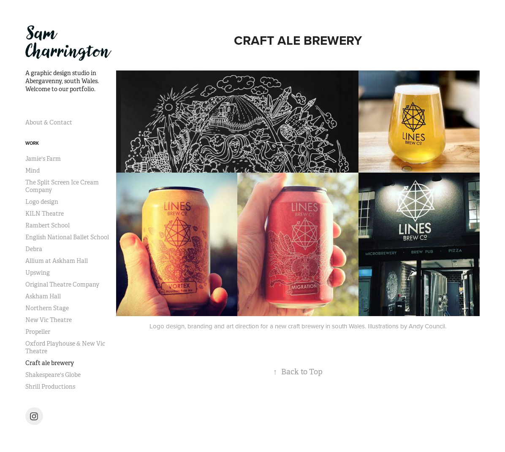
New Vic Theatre (48, 320)
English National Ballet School (67, 237)
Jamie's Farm (43, 158)
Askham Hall (43, 296)
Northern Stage (47, 308)
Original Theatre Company (62, 284)
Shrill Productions (50, 386)
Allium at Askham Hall (56, 261)
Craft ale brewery (49, 363)
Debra (33, 249)
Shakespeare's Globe (53, 375)
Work (32, 143)
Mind (32, 170)
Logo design (41, 202)
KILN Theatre (44, 213)
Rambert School (47, 225)
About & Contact (48, 122)
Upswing (37, 272)
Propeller (37, 332)
